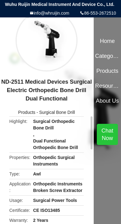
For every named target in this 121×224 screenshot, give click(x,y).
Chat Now (107, 134)
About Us (107, 101)
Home (107, 41)
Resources (107, 86)
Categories (107, 56)
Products (26, 112)
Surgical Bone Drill (57, 112)
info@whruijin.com (51, 13)
